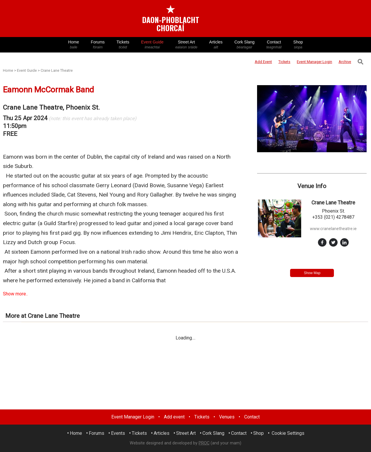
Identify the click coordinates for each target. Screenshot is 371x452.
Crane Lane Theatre (57, 70)
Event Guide (152, 45)
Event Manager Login (132, 417)
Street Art (186, 45)
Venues (227, 417)
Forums (98, 45)
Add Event (263, 61)
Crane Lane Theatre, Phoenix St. (51, 107)
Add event (174, 417)
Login (314, 61)
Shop (298, 45)
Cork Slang (244, 45)
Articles (216, 45)
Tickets (122, 45)
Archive (345, 61)
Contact (274, 45)
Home (73, 45)
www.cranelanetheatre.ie (333, 228)
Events (118, 433)
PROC (204, 443)
